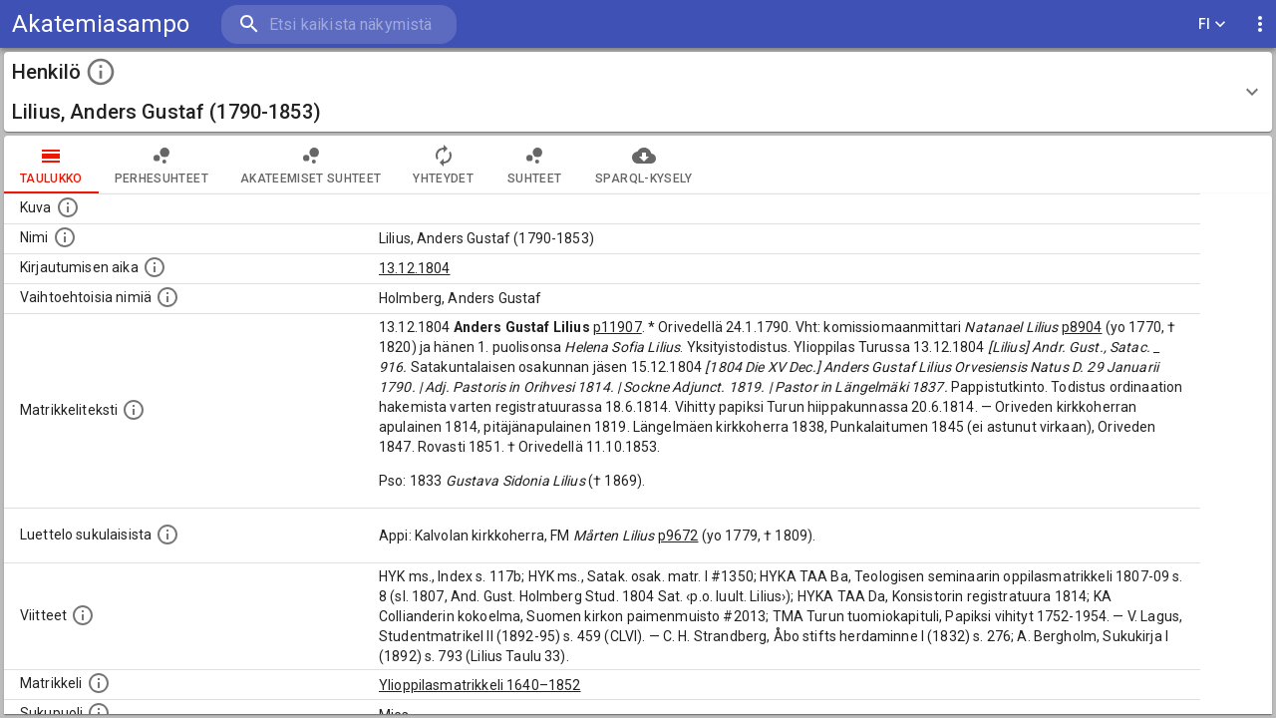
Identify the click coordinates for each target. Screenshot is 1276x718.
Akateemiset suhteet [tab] (311, 164)
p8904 (1082, 327)
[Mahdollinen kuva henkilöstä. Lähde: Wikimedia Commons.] (68, 207)
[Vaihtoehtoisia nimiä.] (167, 297)
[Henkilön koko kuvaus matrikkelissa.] (134, 410)
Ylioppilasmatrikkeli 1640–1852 (480, 685)
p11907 (617, 327)
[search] (339, 24)
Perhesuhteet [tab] (161, 164)
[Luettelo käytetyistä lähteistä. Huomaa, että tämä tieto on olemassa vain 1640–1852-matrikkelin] (83, 615)
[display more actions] (1260, 24)
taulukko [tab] (51, 164)
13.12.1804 (415, 268)
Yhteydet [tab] (443, 164)
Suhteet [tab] (534, 164)
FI (1212, 24)
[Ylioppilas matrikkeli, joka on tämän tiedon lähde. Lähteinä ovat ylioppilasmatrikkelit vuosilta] (99, 683)
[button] (638, 92)
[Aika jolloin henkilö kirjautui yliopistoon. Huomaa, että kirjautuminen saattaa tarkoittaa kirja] (154, 267)
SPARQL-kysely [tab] (643, 164)
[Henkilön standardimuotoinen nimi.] (65, 237)
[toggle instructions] (101, 72)
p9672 (678, 535)
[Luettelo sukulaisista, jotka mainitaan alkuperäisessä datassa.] (167, 534)
